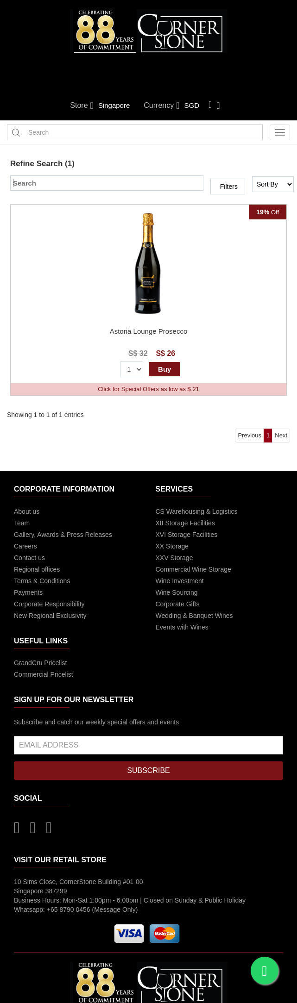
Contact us (29, 557)
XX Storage (172, 546)
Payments (28, 592)
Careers (25, 546)
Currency (161, 105)
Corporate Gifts (178, 604)
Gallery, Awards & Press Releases (63, 534)
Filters (229, 186)
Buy (164, 369)
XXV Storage (174, 557)
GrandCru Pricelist (40, 663)
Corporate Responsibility (49, 604)
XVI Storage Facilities (187, 534)
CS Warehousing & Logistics (197, 511)
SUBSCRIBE (148, 770)
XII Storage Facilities (185, 523)
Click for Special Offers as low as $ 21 (148, 389)
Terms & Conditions (42, 581)
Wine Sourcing (177, 592)
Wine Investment (180, 581)
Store (82, 105)
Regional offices (37, 569)
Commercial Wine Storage (193, 569)
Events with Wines (182, 627)
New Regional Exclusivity (50, 615)
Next (281, 435)
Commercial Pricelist (43, 674)
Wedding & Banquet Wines (194, 615)
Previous (249, 435)
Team (22, 523)
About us (26, 511)
